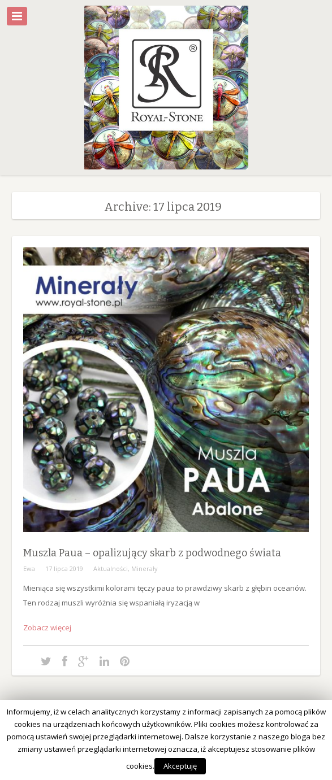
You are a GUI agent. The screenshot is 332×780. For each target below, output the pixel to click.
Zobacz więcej (47, 627)
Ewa (29, 568)
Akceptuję (180, 766)
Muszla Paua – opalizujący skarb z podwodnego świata (152, 553)
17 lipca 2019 (64, 568)
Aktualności (110, 568)
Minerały (144, 568)
